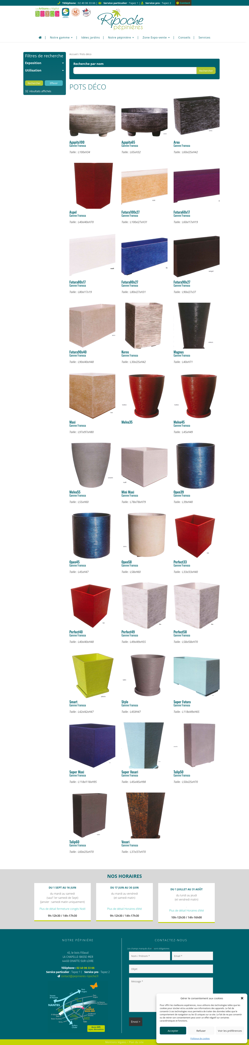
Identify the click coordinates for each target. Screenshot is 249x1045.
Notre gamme (60, 37)
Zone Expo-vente (155, 37)
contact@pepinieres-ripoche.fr (79, 976)
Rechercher (206, 70)
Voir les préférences (230, 1030)
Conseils (184, 37)
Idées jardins (90, 37)
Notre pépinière (119, 37)
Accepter (173, 1030)
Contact (183, 3)
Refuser (201, 1030)
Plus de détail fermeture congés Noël (62, 908)
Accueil (73, 54)
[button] (242, 998)
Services (204, 37)
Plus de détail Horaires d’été (124, 908)
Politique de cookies (200, 1038)
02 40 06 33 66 (85, 968)
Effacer (54, 83)
